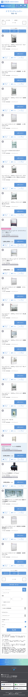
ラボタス (21, 662)
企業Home (7, 659)
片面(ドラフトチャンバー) (7, 645)
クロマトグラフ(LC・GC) (7, 650)
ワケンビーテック (6, 641)
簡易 (12, 645)
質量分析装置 (14, 650)
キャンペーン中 (6, 592)
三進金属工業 (11, 641)
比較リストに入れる (22, 573)
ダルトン (20, 640)
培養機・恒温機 (17, 649)
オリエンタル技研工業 (15, 640)
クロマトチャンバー (6, 636)
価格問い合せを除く (7, 602)
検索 (24, 590)
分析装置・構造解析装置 (20, 650)
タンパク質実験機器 (11, 651)
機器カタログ (9, 6)
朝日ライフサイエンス (17, 641)
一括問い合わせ (5, 573)
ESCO (3, 640)
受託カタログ (7, 662)
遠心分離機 (13, 652)
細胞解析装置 (6, 649)
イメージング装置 (19, 648)
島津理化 (22, 641)
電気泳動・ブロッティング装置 (11, 648)
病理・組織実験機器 (11, 649)
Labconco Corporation (8, 640)
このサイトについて (18, 692)
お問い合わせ (20, 54)
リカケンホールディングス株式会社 (9, 675)
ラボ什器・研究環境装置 (18, 651)
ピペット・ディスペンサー (7, 652)
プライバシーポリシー (9, 692)
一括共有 (14, 573)
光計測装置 (5, 651)
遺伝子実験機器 (4, 648)
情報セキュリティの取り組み (14, 693)
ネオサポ (6, 664)
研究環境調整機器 (12, 636)
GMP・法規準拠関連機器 (19, 636)
